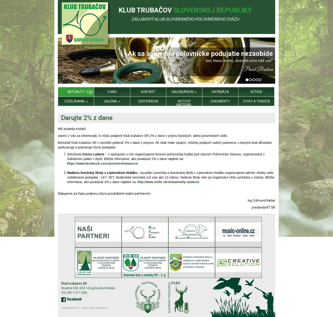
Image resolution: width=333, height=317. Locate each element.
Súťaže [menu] (256, 92)
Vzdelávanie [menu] (76, 101)
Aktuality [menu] (76, 92)
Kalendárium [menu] (184, 92)
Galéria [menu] (112, 101)
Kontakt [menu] (148, 92)
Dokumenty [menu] (220, 101)
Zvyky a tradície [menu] (256, 101)
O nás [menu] (112, 92)
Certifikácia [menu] (148, 101)
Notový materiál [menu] (184, 103)
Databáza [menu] (220, 92)
